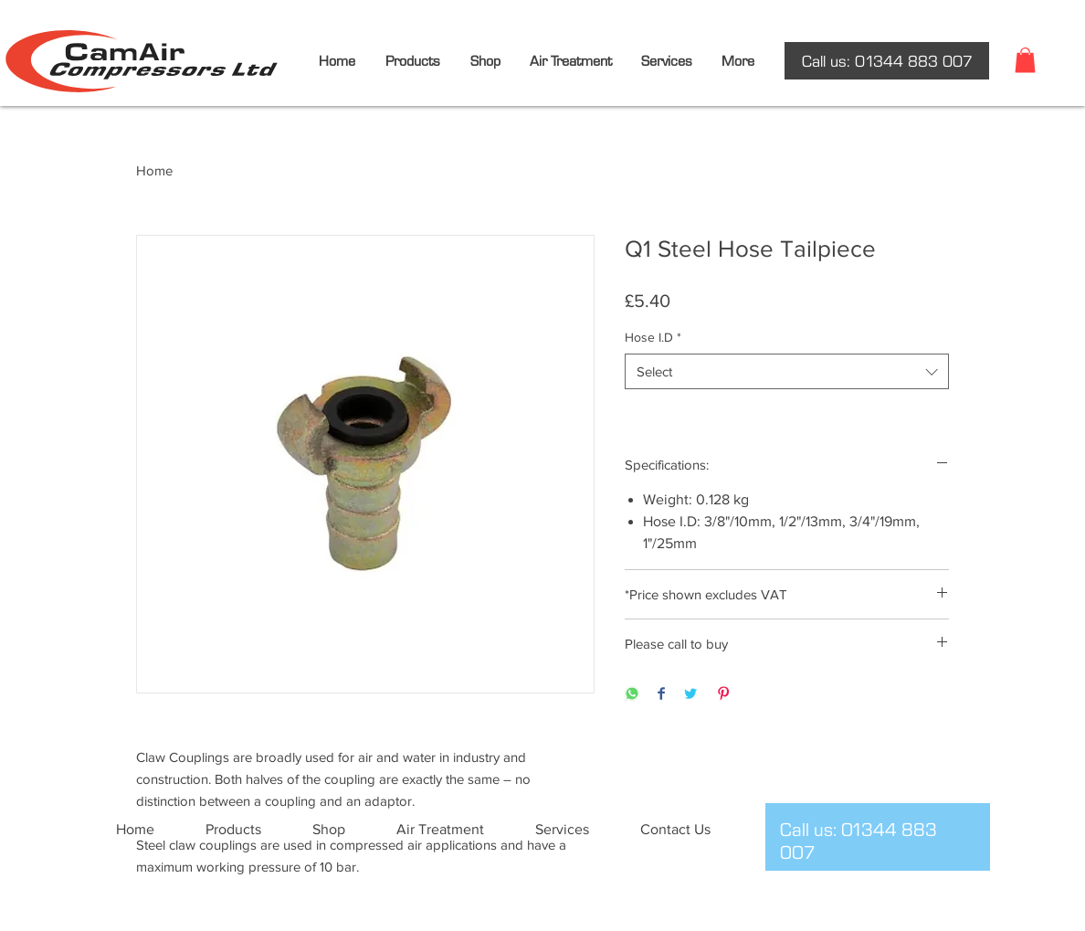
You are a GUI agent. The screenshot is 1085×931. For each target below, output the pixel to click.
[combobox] (787, 371)
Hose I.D (653, 337)
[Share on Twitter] (690, 695)
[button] (1025, 60)
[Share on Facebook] (661, 695)
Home (154, 170)
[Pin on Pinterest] (723, 695)
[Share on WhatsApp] (632, 695)
